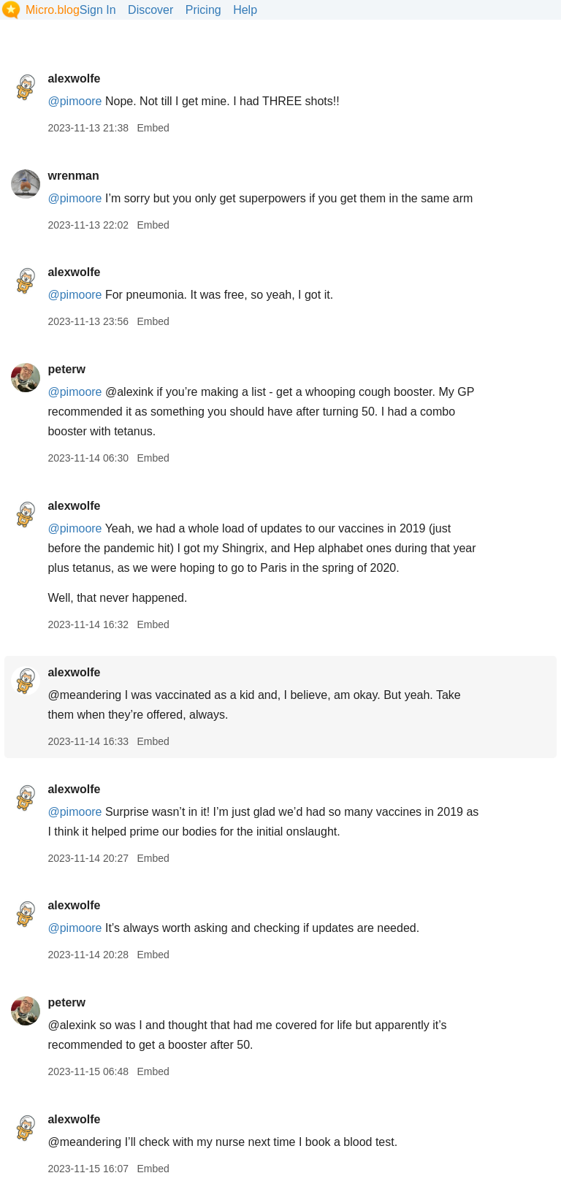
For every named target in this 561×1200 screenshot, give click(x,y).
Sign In (98, 10)
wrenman (73, 175)
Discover (150, 10)
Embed (153, 128)
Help (245, 10)
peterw (66, 369)
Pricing (203, 10)
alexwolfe (73, 78)
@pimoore (74, 101)
